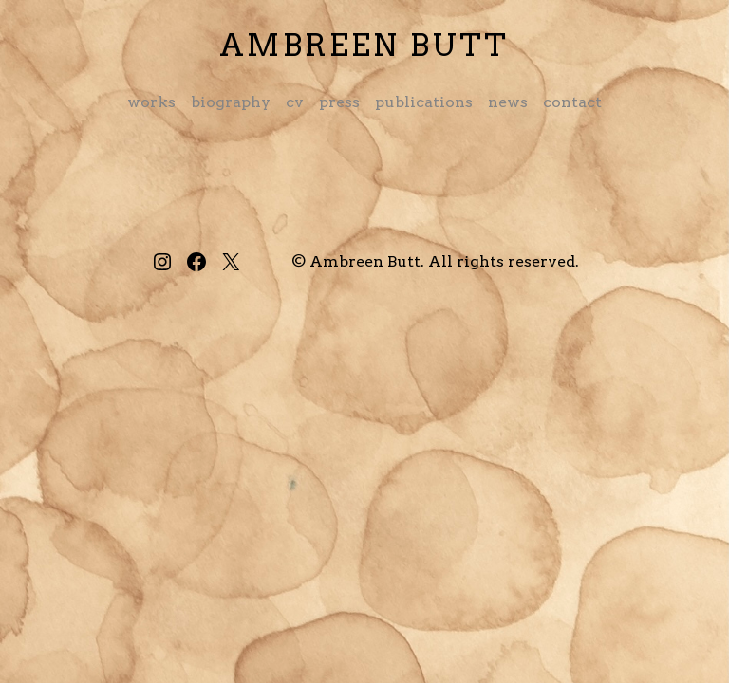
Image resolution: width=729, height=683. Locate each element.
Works (151, 102)
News (508, 102)
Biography (231, 102)
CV (295, 102)
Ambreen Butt (364, 45)
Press (339, 102)
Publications (424, 102)
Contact (572, 102)
